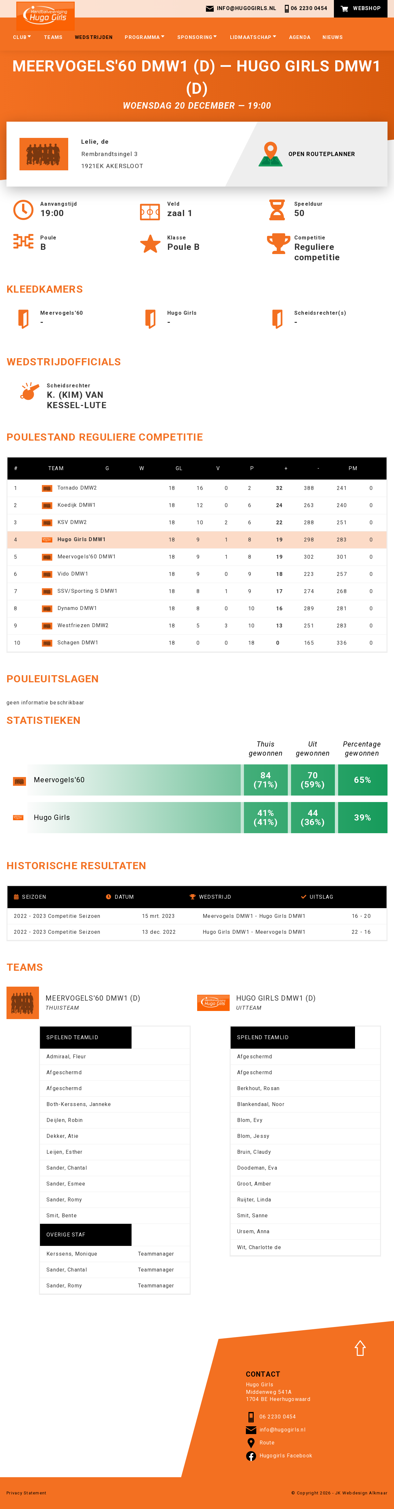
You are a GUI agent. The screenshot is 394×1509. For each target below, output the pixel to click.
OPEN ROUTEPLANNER (309, 154)
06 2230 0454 (305, 9)
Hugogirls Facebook (279, 1456)
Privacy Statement (26, 1493)
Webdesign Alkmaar (365, 1493)
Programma (145, 37)
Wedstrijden (94, 37)
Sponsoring (197, 37)
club (22, 37)
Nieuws (333, 37)
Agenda (300, 37)
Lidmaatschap (253, 37)
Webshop (360, 9)
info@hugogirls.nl (240, 9)
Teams (53, 37)
